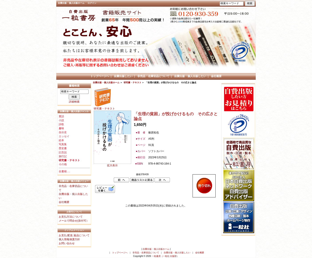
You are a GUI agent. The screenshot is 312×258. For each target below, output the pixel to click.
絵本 (61, 140)
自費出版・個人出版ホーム (71, 3)
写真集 (63, 144)
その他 (63, 164)
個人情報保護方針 (69, 239)
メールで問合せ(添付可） (74, 220)
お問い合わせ (67, 243)
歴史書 (63, 148)
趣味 (61, 128)
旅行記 (63, 156)
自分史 (63, 132)
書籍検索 (74, 85)
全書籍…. (64, 171)
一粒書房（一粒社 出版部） (165, 256)
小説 (61, 120)
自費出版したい (123, 76)
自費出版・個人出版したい (190, 76)
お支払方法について (71, 216)
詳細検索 (74, 101)
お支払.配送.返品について (74, 235)
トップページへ (99, 76)
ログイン (92, 3)
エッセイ (64, 136)
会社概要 (216, 76)
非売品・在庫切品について (153, 76)
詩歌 (61, 124)
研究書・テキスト (132, 82)
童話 (61, 116)
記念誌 (63, 152)
